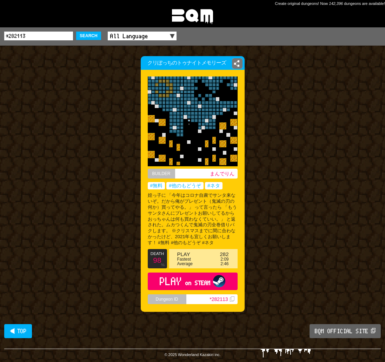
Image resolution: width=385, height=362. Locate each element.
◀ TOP (18, 331)
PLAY (192, 281)
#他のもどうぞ (185, 185)
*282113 (222, 299)
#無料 (156, 185)
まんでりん (222, 173)
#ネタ (213, 185)
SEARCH (89, 35)
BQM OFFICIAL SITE (345, 331)
